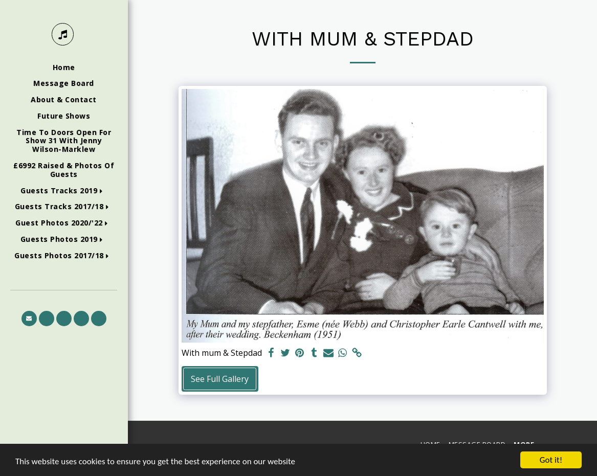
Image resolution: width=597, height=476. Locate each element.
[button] (63, 191)
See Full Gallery (220, 378)
